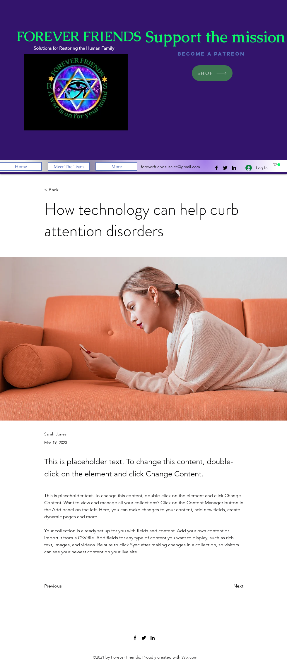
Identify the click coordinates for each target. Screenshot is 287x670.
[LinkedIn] (234, 168)
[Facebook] (216, 168)
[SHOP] (212, 73)
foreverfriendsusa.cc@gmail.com (170, 166)
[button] (276, 164)
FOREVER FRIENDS (78, 36)
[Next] (228, 586)
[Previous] (63, 586)
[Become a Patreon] (211, 54)
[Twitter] (225, 168)
